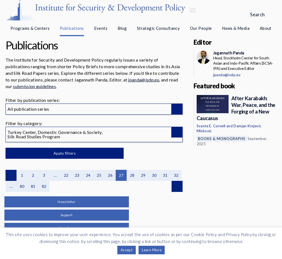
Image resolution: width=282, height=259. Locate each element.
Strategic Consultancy (158, 28)
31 (165, 175)
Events (100, 28)
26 (110, 175)
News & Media (236, 28)
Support (67, 215)
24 (88, 175)
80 (22, 186)
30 (154, 175)
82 (44, 186)
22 (66, 175)
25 (99, 175)
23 (77, 175)
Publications (72, 28)
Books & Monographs (221, 138)
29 (143, 175)
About (266, 28)
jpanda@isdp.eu (143, 79)
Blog (122, 28)
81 (33, 186)
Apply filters (63, 153)
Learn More (151, 250)
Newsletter (66, 202)
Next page (177, 186)
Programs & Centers (30, 28)
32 (176, 175)
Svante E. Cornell (211, 126)
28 (132, 175)
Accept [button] (126, 250)
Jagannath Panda (228, 52)
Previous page (11, 175)
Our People (201, 28)
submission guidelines (34, 86)
